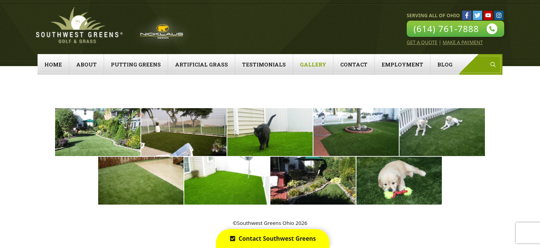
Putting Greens (136, 64)
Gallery (313, 64)
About (86, 64)
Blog (445, 64)
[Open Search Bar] (493, 64)
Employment (402, 64)
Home (53, 64)
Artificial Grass (201, 64)
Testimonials (264, 64)
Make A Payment (463, 42)
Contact (353, 64)
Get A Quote (422, 42)
